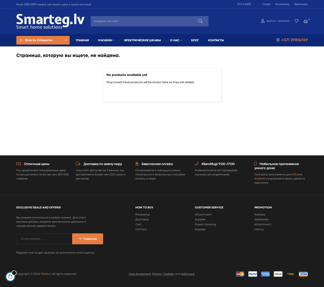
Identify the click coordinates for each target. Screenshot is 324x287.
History (259, 229)
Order (266, 4)
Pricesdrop (282, 4)
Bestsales (301, 4)
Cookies (168, 274)
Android (259, 178)
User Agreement (140, 274)
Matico (45, 274)
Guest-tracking (205, 224)
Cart (138, 224)
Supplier (200, 219)
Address (260, 214)
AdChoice (187, 274)
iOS (294, 174)
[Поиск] (162, 93)
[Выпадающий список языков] (245, 4)
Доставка (142, 219)
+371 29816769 (294, 40)
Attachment (203, 214)
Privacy (157, 274)
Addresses (261, 219)
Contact (141, 229)
